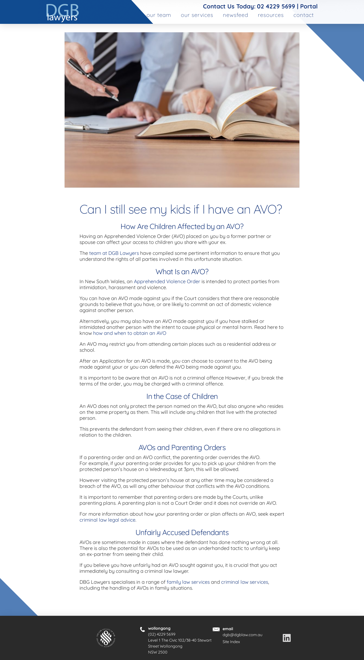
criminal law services (244, 582)
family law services (188, 582)
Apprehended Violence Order (167, 281)
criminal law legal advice (107, 520)
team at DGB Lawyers (114, 253)
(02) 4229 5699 (161, 634)
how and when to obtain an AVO (129, 333)
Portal (309, 6)
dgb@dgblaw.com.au (242, 634)
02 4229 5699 (276, 6)
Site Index (231, 641)
